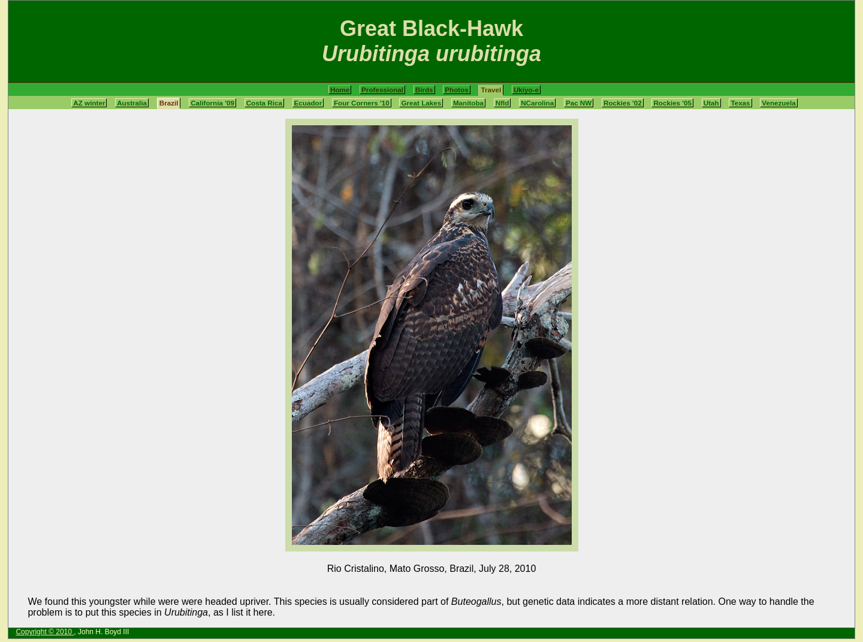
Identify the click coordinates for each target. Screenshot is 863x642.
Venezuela (778, 103)
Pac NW (579, 103)
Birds (424, 90)
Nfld (502, 103)
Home (339, 90)
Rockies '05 (672, 103)
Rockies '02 (623, 103)
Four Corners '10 (362, 103)
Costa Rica (264, 103)
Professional (382, 90)
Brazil (169, 103)
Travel (491, 90)
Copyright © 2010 (45, 632)
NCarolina (537, 103)
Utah (711, 103)
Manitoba (468, 103)
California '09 (212, 103)
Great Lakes (421, 103)
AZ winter (89, 103)
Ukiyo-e (526, 90)
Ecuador (308, 103)
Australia (132, 103)
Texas (740, 103)
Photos (457, 90)
